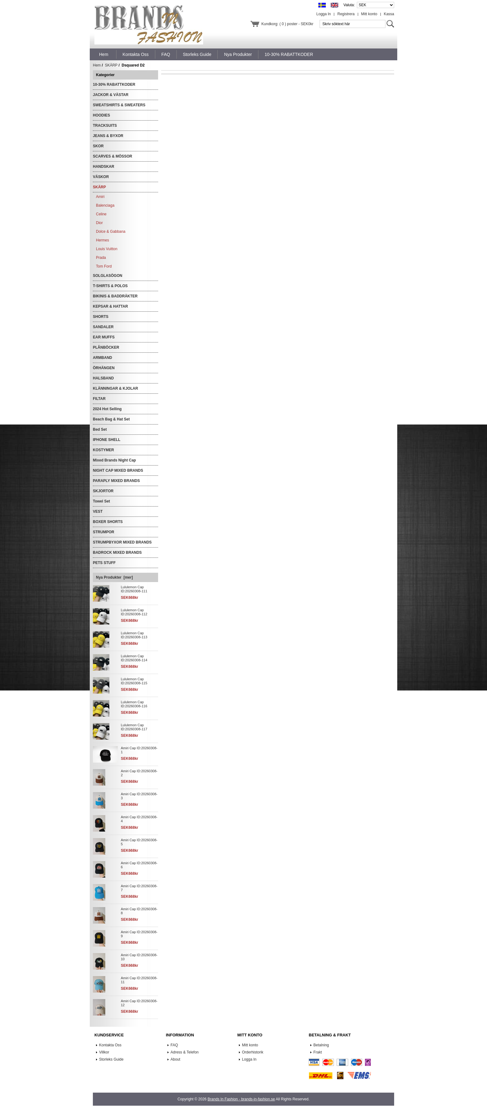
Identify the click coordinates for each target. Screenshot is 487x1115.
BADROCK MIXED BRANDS (117, 552)
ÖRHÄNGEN (104, 368)
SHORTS (100, 316)
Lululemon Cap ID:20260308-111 (134, 589)
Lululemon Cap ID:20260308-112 (134, 612)
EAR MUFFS (104, 337)
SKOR (98, 146)
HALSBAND (103, 378)
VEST (97, 511)
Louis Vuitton (106, 249)
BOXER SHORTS (108, 522)
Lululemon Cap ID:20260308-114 (134, 658)
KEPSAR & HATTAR (110, 306)
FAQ (174, 1045)
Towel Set (101, 501)
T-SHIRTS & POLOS (110, 286)
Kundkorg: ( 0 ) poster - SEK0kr (287, 24)
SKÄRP (111, 65)
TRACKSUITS (105, 125)
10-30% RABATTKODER (114, 84)
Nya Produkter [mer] (114, 577)
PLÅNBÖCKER (106, 347)
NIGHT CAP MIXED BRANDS (118, 470)
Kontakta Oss (110, 1045)
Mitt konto (369, 14)
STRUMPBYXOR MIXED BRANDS (122, 542)
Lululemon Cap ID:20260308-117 (134, 727)
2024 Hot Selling (107, 409)
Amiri (100, 197)
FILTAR (99, 399)
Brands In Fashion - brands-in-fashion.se (241, 1099)
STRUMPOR (103, 532)
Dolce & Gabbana (110, 231)
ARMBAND (102, 358)
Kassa (389, 14)
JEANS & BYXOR (108, 136)
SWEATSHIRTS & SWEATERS (119, 105)
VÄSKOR (101, 177)
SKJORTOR (103, 491)
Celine (101, 214)
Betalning (321, 1045)
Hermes (102, 240)
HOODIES (101, 115)
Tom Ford (104, 266)
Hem (103, 54)
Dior (99, 223)
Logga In (323, 14)
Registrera (345, 14)
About (175, 1059)
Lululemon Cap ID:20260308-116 (134, 704)
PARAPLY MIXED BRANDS (116, 481)
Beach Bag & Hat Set (111, 419)
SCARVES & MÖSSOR (112, 156)
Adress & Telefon (185, 1052)
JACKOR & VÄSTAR (110, 95)
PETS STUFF (104, 563)
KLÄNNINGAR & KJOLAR (115, 388)
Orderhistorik (252, 1052)
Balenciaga (105, 205)
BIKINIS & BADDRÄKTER (115, 296)
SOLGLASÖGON (107, 275)
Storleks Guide (111, 1059)
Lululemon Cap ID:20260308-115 (134, 681)
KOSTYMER (103, 450)
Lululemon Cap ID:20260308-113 (134, 635)
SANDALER (103, 327)
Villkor (104, 1052)
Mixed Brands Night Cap (114, 460)
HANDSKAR (103, 166)
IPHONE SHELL (107, 440)
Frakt (317, 1052)
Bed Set (100, 429)
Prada (101, 257)
